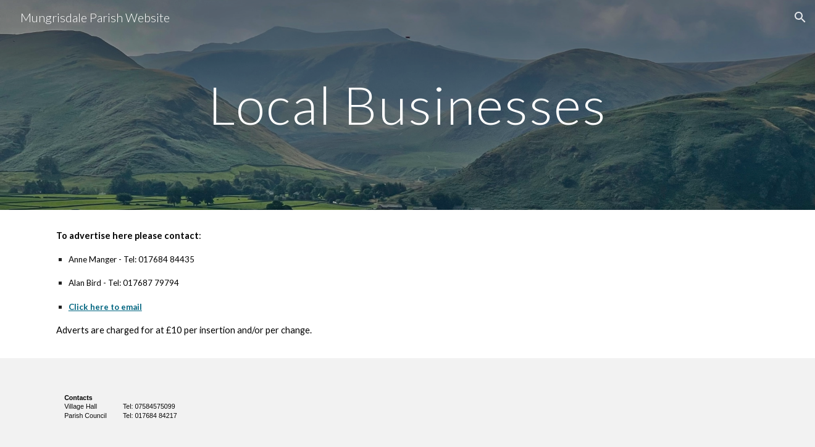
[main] (407, 104)
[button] (800, 17)
